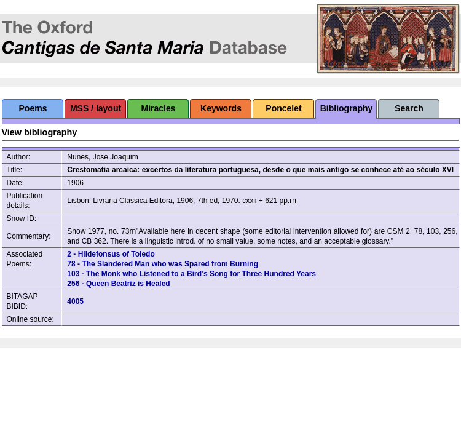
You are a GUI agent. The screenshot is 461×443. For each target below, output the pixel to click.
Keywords (221, 108)
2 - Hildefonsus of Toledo (110, 254)
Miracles (158, 108)
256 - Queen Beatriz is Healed (118, 283)
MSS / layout (95, 108)
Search (409, 108)
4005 (75, 301)
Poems (33, 108)
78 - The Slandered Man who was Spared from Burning (162, 264)
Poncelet (283, 108)
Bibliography (346, 108)
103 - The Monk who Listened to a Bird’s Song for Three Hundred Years (191, 273)
